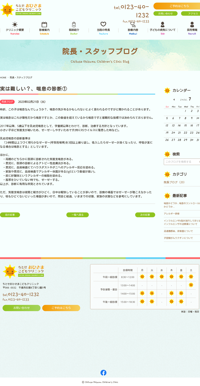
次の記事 (145, 214)
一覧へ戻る (78, 214)
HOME (3, 77)
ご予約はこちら (61, 308)
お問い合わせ (165, 13)
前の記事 (10, 214)
